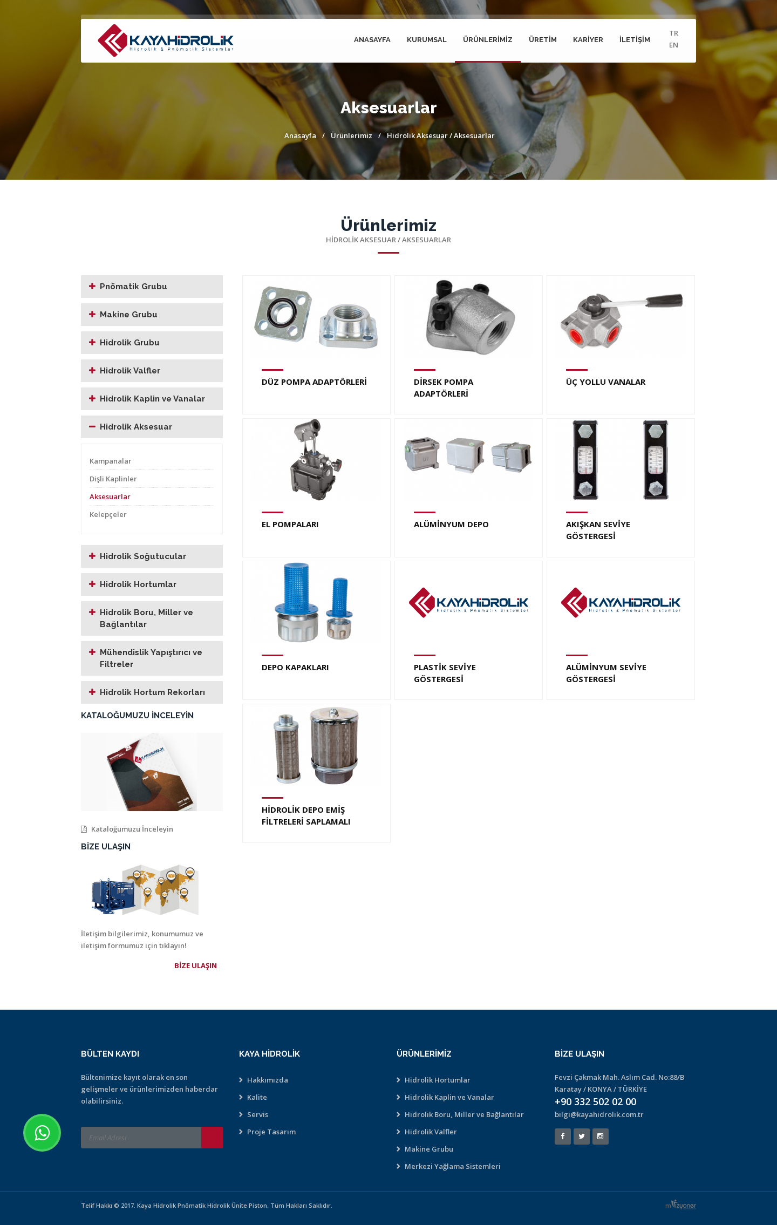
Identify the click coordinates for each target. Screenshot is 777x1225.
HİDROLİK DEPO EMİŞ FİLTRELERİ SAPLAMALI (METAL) (306, 821)
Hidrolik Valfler (130, 371)
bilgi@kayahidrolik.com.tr (599, 1114)
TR (673, 33)
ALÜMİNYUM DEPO (451, 524)
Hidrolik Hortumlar (138, 584)
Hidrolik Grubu (130, 343)
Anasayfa (372, 40)
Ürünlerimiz (488, 40)
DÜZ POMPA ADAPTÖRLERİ (314, 381)
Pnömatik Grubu (133, 286)
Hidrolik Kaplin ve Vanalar (152, 399)
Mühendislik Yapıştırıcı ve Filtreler (151, 658)
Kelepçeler (108, 514)
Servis (257, 1114)
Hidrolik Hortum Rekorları (152, 692)
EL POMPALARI (290, 524)
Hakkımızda (267, 1080)
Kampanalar (111, 461)
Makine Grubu (129, 314)
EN (673, 45)
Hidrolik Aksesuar (417, 135)
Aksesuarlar (110, 496)
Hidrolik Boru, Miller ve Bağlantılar (146, 618)
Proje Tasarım (271, 1131)
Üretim (543, 40)
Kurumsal (427, 40)
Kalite (257, 1097)
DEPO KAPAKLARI (295, 667)
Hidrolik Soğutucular (143, 556)
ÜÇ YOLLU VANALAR (605, 381)
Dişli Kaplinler (113, 479)
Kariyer (588, 40)
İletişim (634, 40)
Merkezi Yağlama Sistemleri (453, 1166)
